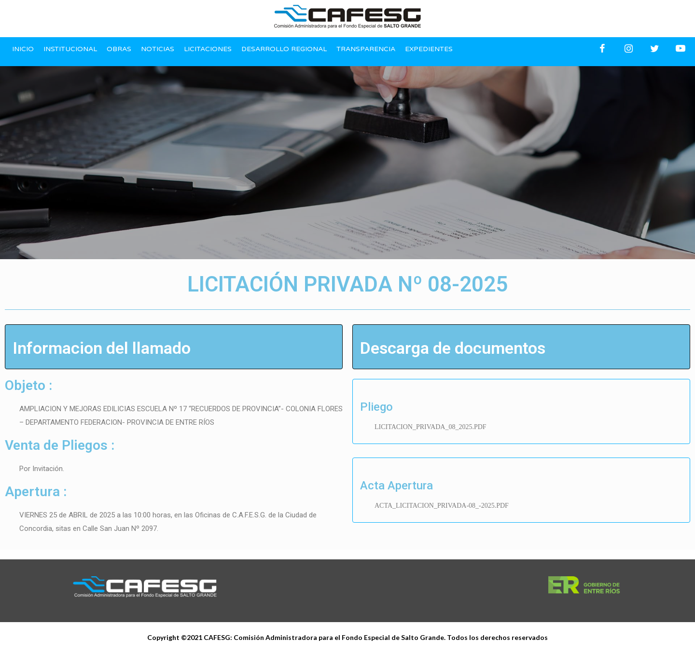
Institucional (70, 49)
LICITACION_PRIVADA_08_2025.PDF (430, 427)
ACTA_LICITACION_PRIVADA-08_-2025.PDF (442, 505)
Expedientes (429, 49)
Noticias (157, 49)
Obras (119, 49)
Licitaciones (208, 49)
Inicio (23, 49)
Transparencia (365, 49)
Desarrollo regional (284, 49)
